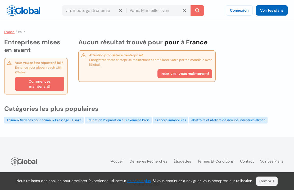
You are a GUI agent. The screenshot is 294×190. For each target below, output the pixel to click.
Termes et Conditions (215, 161)
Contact (247, 161)
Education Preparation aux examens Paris (118, 120)
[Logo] (23, 10)
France (9, 32)
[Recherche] (197, 10)
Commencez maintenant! (40, 84)
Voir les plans (271, 10)
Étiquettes (182, 161)
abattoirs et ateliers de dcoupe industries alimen (228, 120)
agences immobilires (170, 120)
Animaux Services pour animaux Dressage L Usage (44, 120)
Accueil (117, 161)
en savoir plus (139, 180)
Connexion (239, 10)
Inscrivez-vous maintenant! (185, 73)
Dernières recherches (148, 161)
